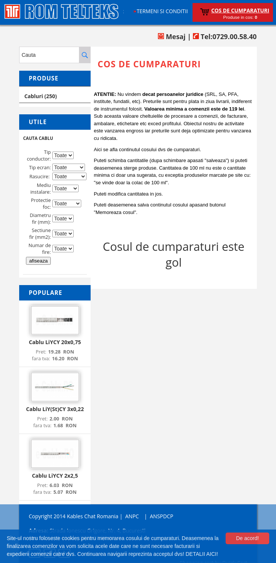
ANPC (132, 516)
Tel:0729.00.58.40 (225, 36)
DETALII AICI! (201, 554)
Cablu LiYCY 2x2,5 (55, 475)
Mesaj (171, 36)
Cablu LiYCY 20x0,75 (55, 342)
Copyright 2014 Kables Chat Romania (73, 516)
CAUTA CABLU (38, 138)
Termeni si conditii (162, 11)
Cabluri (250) (40, 96)
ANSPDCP (161, 516)
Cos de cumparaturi (240, 10)
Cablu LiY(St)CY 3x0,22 (55, 409)
